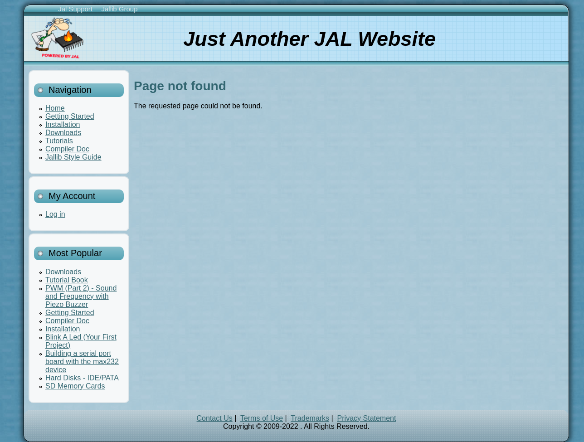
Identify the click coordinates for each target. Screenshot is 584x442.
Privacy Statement (366, 418)
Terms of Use (261, 418)
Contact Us (215, 418)
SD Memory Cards (75, 386)
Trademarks (310, 418)
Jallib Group (119, 9)
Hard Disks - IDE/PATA (82, 378)
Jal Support (75, 9)
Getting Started (69, 116)
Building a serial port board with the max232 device (82, 362)
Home (55, 108)
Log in (55, 214)
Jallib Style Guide (73, 157)
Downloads (63, 132)
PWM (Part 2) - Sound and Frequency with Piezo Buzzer (81, 296)
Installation (62, 124)
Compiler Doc (67, 149)
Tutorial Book (66, 280)
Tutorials (59, 141)
